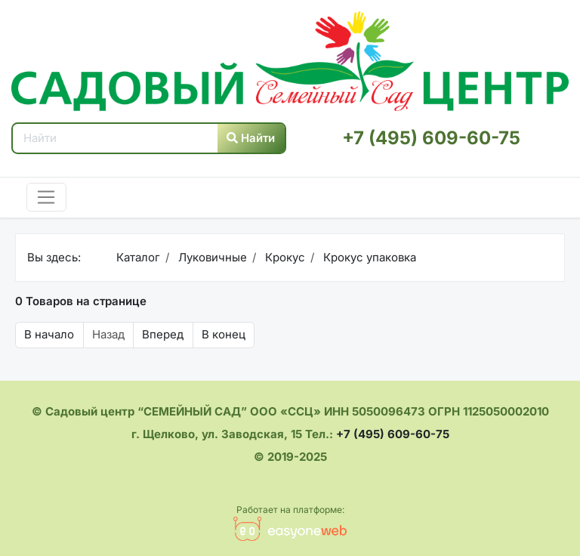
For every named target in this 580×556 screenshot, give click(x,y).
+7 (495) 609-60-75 (431, 138)
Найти (251, 138)
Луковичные (211, 257)
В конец (223, 334)
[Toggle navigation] (46, 197)
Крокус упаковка (368, 257)
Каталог (138, 257)
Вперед (163, 334)
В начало (49, 334)
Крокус (283, 257)
